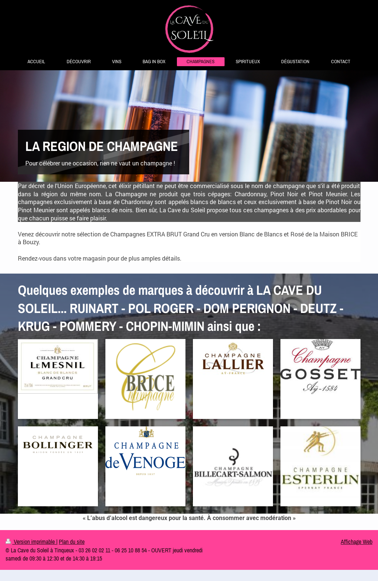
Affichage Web (356, 541)
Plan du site (72, 541)
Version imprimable (31, 541)
